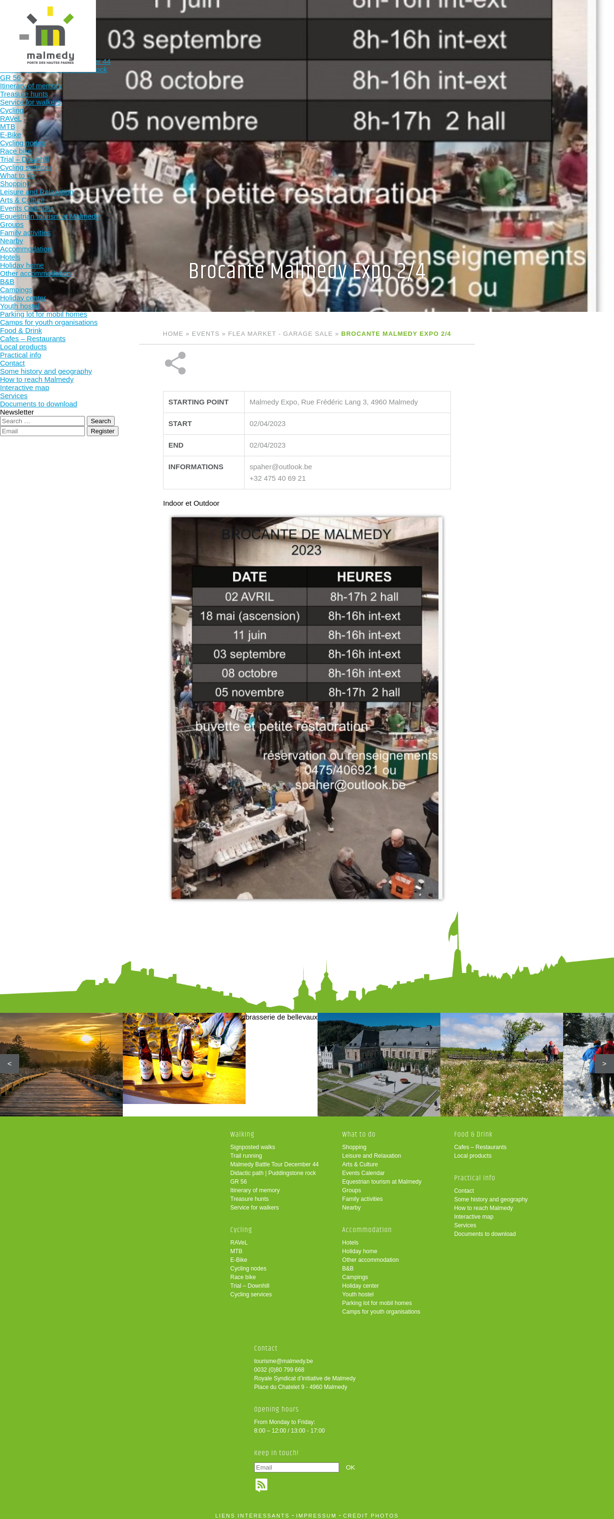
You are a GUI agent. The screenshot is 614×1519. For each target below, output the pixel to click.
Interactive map (474, 1212)
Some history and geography (491, 1194)
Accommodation (313, 22)
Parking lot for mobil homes (377, 1298)
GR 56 (238, 1177)
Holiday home (359, 1246)
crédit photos (371, 1511)
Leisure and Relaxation (371, 1151)
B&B (348, 1263)
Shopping (354, 1142)
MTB (236, 1246)
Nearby (351, 1202)
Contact (464, 1186)
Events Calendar (363, 1168)
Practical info (438, 22)
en (577, 16)
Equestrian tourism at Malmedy (381, 1177)
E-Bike (238, 1255)
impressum (316, 1511)
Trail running (246, 1151)
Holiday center (360, 1281)
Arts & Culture (360, 1159)
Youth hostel (358, 1289)
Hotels (350, 1237)
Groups (351, 1185)
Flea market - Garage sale (280, 333)
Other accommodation (370, 1255)
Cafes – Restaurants (480, 1142)
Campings (355, 1272)
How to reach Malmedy (483, 1203)
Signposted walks (252, 1142)
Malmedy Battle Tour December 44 (274, 1159)
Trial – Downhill (250, 1281)
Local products (473, 1151)
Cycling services (251, 1289)
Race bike (243, 1272)
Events (206, 333)
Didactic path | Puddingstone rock (273, 1168)
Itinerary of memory (255, 1185)
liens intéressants (252, 1511)
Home (173, 333)
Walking (124, 22)
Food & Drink (376, 22)
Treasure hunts (249, 1194)
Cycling (187, 22)
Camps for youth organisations (381, 1307)
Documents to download (485, 1229)
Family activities (362, 1194)
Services (465, 1220)
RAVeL (239, 1237)
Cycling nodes (248, 1263)
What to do (250, 22)
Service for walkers (254, 1202)
